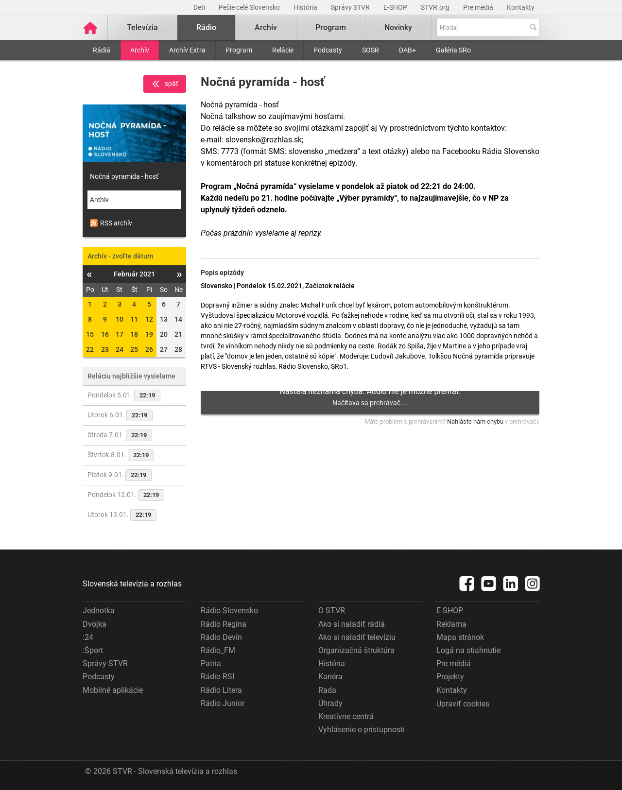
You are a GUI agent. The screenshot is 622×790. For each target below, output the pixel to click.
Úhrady (330, 703)
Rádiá (101, 50)
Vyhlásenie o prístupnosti (361, 729)
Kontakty (521, 7)
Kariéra (330, 676)
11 (134, 319)
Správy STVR (351, 7)
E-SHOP (396, 7)
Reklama (451, 624)
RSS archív (111, 223)
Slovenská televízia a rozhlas (132, 583)
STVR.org (436, 7)
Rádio (206, 27)
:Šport (93, 650)
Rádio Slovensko (229, 610)
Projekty (450, 676)
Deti (200, 7)
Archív (139, 50)
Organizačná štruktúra (356, 650)
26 (149, 349)
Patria (211, 663)
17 (119, 334)
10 (119, 319)
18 (134, 334)
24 (119, 349)
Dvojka (94, 624)
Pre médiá (479, 7)
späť (164, 84)
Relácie (283, 50)
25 (134, 349)
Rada (327, 690)
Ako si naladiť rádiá (351, 624)
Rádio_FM (218, 650)
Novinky (398, 27)
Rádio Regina (223, 624)
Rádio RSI (217, 676)
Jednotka (99, 610)
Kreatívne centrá (346, 716)
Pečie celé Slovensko (250, 7)
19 (149, 334)
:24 (88, 637)
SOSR (370, 50)
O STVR (331, 610)
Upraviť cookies (462, 703)
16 (105, 334)
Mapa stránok (460, 637)
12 (149, 319)
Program (238, 50)
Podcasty (327, 50)
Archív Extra (187, 50)
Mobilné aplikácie (113, 690)
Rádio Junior (222, 703)
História (306, 7)
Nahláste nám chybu (475, 421)
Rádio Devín (221, 637)
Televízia (142, 27)
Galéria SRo (453, 50)
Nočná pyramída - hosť (124, 176)
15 (90, 334)
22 (90, 349)
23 (105, 349)
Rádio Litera (221, 690)
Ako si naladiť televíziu (357, 637)
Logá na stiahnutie (468, 650)
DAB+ (407, 50)
